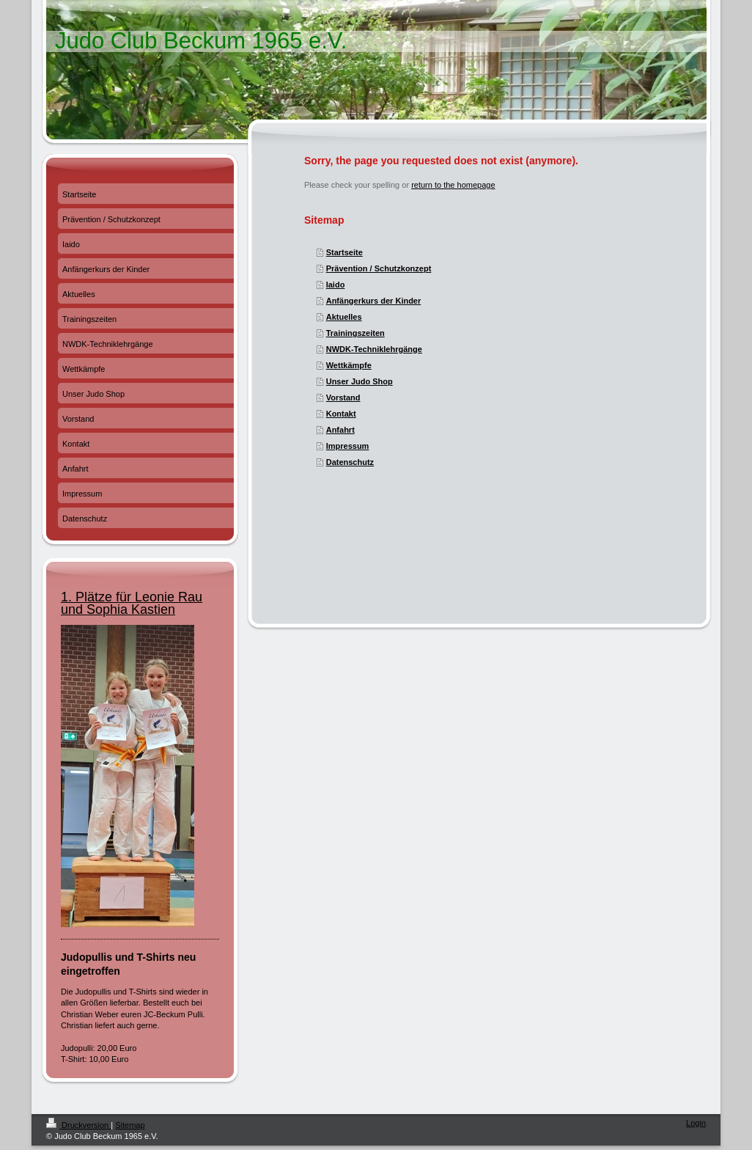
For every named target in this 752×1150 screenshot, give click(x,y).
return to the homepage (453, 184)
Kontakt (341, 413)
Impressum (347, 446)
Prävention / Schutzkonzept (379, 268)
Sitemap (129, 1125)
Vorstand (343, 397)
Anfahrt (340, 429)
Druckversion (78, 1125)
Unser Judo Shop (359, 381)
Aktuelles (344, 316)
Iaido (335, 284)
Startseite (344, 252)
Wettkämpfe (349, 365)
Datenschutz (350, 462)
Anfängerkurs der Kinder (373, 300)
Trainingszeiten (355, 333)
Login (696, 1122)
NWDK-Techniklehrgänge (374, 349)
